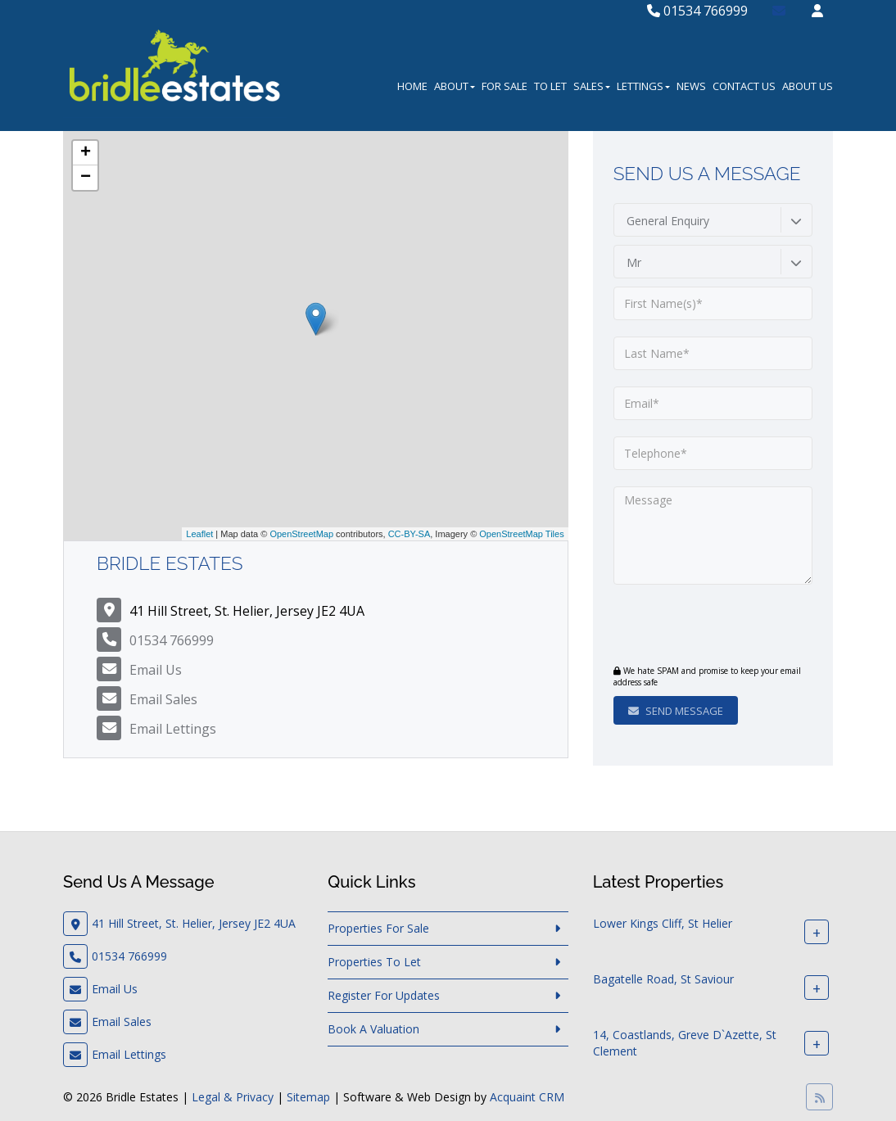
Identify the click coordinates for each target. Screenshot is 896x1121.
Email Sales (163, 699)
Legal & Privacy (233, 1097)
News (691, 86)
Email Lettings (172, 729)
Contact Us (744, 86)
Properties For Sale (378, 928)
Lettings (643, 86)
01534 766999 (697, 11)
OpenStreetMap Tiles (521, 534)
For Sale (504, 86)
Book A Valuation (373, 1029)
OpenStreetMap (301, 534)
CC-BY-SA (409, 534)
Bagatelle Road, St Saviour (663, 980)
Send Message (675, 710)
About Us (807, 86)
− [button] (85, 177)
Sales (591, 86)
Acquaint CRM (527, 1097)
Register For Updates (384, 995)
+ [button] (85, 153)
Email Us (155, 670)
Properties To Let (374, 962)
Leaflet (199, 534)
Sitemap (308, 1097)
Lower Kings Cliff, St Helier (662, 924)
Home (412, 86)
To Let (550, 86)
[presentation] (712, 626)
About (454, 86)
